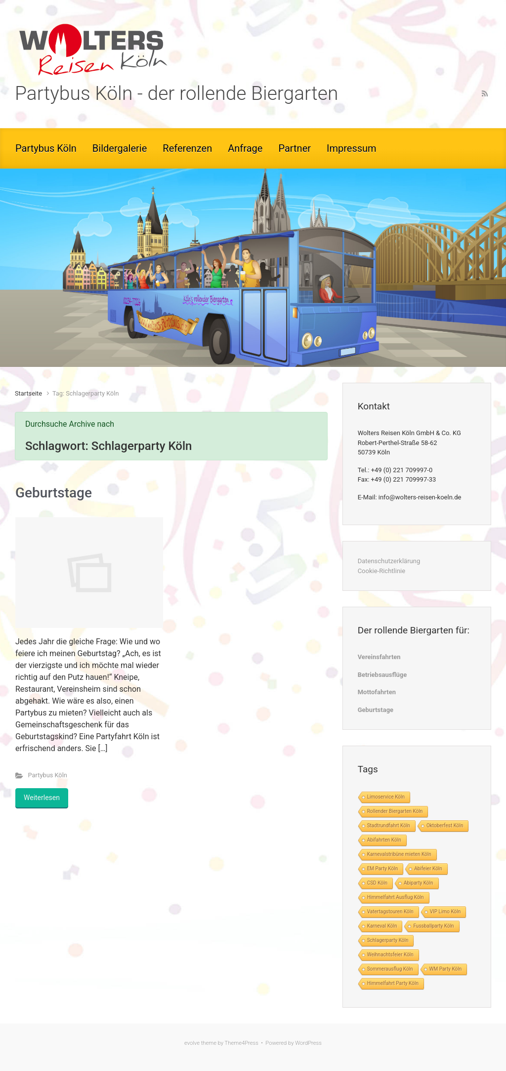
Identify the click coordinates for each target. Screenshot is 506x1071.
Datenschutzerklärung (389, 561)
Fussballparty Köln (433, 926)
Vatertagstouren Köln (390, 911)
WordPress (308, 1043)
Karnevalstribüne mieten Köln (399, 854)
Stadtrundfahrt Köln (388, 825)
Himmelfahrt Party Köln (393, 983)
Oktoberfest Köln (445, 825)
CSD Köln (377, 883)
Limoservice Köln (386, 797)
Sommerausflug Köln (390, 969)
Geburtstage (53, 493)
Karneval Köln (382, 926)
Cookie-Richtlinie (381, 571)
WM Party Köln (445, 969)
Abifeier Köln (428, 868)
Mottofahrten (377, 692)
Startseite (28, 393)
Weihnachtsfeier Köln (390, 954)
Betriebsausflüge (382, 674)
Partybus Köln (47, 775)
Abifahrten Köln (384, 840)
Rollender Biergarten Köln (395, 811)
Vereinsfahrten (379, 657)
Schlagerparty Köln (388, 940)
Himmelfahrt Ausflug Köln (395, 897)
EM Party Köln (382, 868)
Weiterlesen (42, 798)
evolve (192, 1043)
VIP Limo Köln (445, 911)
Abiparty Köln (418, 883)
